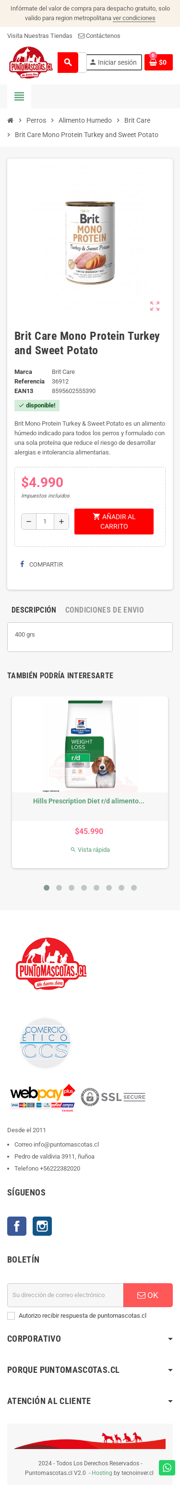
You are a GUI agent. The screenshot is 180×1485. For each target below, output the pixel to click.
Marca (23, 371)
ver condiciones (134, 18)
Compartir (41, 564)
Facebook (16, 1226)
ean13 (23, 390)
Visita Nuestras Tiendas (39, 35)
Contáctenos (99, 35)
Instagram (42, 1226)
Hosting (102, 1473)
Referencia (29, 381)
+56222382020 (60, 1168)
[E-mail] (65, 1295)
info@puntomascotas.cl (66, 1144)
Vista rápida (90, 849)
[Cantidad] (45, 521)
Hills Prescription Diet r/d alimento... (88, 801)
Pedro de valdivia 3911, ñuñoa (54, 1156)
